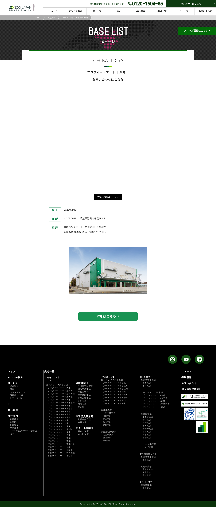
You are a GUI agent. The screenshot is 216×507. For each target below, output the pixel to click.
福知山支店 (83, 431)
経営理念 (14, 419)
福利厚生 (14, 428)
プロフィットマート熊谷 (154, 407)
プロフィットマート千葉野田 (156, 404)
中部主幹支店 (109, 413)
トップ (11, 371)
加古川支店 (83, 434)
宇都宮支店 (148, 417)
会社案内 (140, 11)
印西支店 (147, 432)
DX (118, 11)
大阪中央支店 (84, 419)
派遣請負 (14, 386)
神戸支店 (82, 422)
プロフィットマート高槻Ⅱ (60, 414)
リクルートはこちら (191, 3)
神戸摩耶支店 (84, 395)
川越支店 (147, 434)
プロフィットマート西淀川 (60, 456)
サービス (97, 11)
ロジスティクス (17, 392)
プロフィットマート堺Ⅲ (59, 426)
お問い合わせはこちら (108, 79)
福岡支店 (147, 488)
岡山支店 (147, 472)
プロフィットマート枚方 (59, 417)
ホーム (54, 11)
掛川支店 (107, 416)
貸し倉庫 (13, 410)
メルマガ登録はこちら (196, 30)
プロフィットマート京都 (59, 438)
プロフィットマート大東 (59, 435)
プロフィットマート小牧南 (115, 389)
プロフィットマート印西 (154, 401)
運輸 (12, 389)
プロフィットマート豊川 (114, 400)
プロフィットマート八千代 (155, 398)
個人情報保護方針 (191, 389)
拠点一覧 (162, 11)
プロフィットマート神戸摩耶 (61, 453)
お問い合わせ (205, 11)
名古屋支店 (108, 434)
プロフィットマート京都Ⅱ (60, 441)
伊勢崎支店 (148, 429)
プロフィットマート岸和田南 (61, 394)
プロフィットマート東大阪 (60, 397)
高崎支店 (147, 423)
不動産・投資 (16, 395)
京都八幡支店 (84, 398)
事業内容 (14, 422)
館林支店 (147, 420)
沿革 (12, 434)
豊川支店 (107, 425)
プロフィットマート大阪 (59, 388)
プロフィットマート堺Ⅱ (59, 423)
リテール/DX (16, 398)
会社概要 (14, 425)
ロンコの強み (75, 11)
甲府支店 (147, 437)
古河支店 (147, 426)
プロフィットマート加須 (154, 395)
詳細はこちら (106, 316)
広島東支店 (148, 469)
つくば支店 (148, 447)
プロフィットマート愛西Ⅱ (115, 394)
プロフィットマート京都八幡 (61, 444)
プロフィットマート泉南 (59, 432)
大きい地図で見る (108, 197)
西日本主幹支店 (85, 386)
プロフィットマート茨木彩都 (61, 402)
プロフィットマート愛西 (114, 392)
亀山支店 (107, 422)
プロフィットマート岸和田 (60, 391)
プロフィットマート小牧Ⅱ (115, 386)
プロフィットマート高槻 (59, 411)
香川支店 (147, 475)
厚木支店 (147, 383)
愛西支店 (107, 419)
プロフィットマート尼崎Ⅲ (60, 450)
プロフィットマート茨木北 (60, 405)
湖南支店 (82, 404)
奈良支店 (82, 401)
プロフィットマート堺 (58, 420)
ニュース (183, 11)
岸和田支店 (83, 392)
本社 (50, 380)
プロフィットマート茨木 (59, 400)
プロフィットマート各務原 (115, 397)
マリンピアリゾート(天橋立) (25, 431)
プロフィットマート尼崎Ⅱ (60, 447)
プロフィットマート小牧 (114, 383)
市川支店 (147, 386)
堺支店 (81, 407)
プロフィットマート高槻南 (60, 408)
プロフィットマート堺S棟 (60, 429)
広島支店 (147, 460)
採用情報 (186, 377)
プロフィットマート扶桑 (114, 403)
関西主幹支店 (84, 389)
